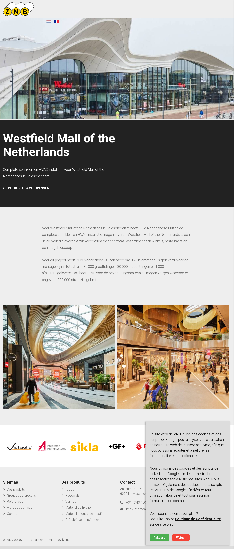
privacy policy (12, 543)
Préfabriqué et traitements (83, 523)
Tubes (69, 493)
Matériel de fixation (78, 511)
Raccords (72, 499)
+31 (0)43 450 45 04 (140, 505)
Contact (12, 517)
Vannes (70, 505)
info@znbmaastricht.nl (141, 511)
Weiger (181, 537)
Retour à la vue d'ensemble (31, 193)
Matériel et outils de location (85, 517)
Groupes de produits (21, 499)
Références (15, 505)
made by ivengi (59, 543)
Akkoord (159, 537)
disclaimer (36, 543)
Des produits (16, 493)
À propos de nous (19, 511)
